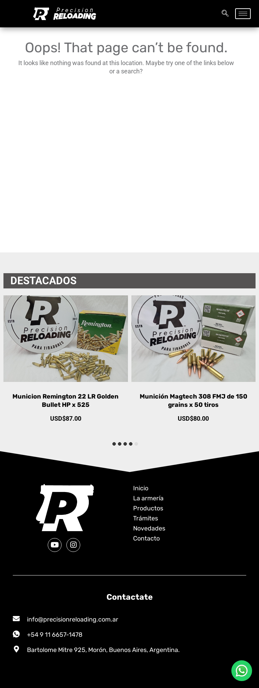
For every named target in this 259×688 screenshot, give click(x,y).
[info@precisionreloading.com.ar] (16, 618)
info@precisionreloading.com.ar (72, 619)
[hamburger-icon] (243, 13)
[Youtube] (55, 545)
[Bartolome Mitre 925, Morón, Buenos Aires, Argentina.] (16, 649)
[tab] (136, 444)
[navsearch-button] (225, 14)
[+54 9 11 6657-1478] (16, 634)
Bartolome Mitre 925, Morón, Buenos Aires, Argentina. (103, 650)
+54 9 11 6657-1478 (54, 634)
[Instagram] (73, 545)
